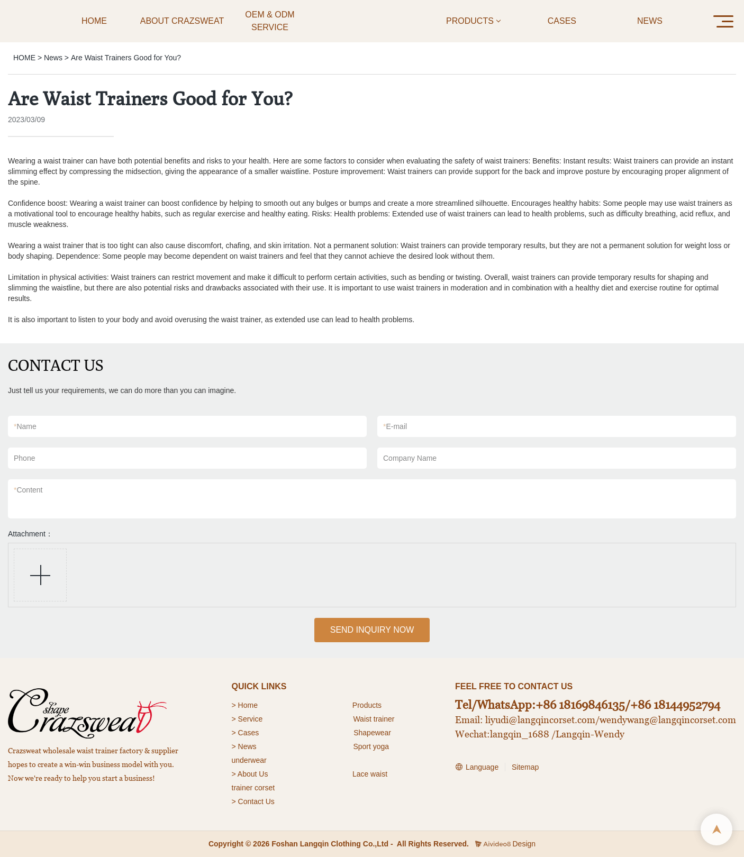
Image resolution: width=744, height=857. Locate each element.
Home (249, 705)
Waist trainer (373, 719)
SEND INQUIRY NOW (372, 629)
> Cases (245, 732)
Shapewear (372, 732)
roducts (369, 705)
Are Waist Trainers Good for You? (126, 57)
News (53, 57)
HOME (24, 57)
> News (244, 746)
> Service (247, 719)
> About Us (250, 774)
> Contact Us (253, 801)
